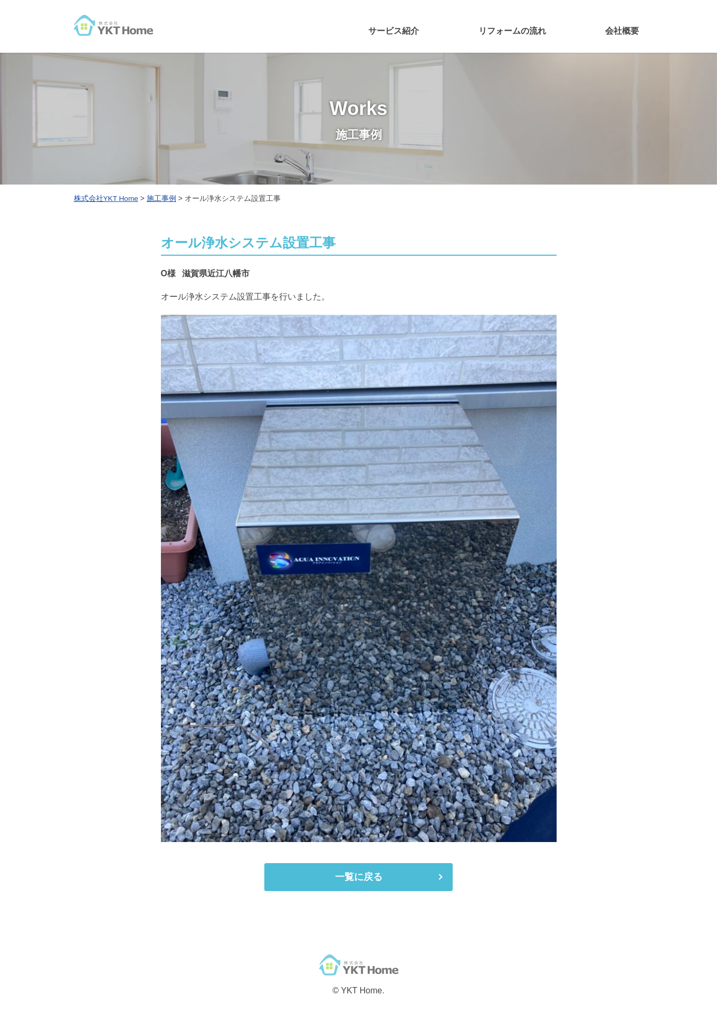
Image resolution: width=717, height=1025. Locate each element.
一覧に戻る (359, 877)
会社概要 (622, 30)
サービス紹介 (393, 30)
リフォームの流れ (512, 30)
